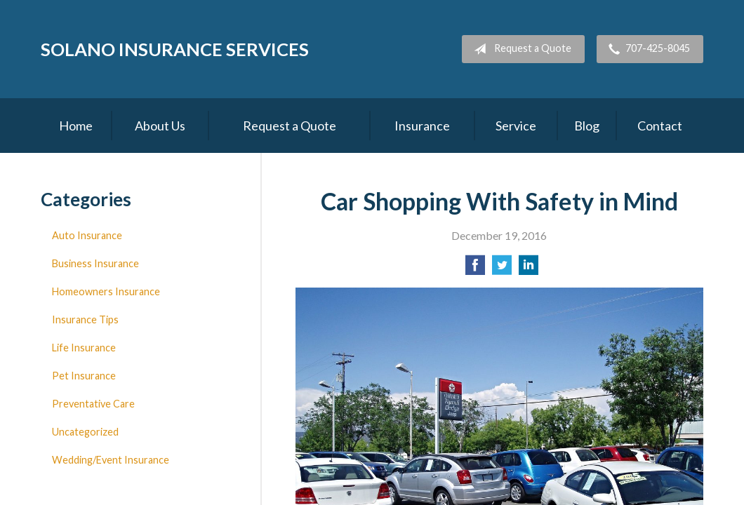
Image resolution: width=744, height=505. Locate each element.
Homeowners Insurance (106, 291)
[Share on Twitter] (502, 269)
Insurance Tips (85, 319)
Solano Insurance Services (175, 49)
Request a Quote (519, 49)
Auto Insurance (87, 235)
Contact (659, 125)
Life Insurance (84, 348)
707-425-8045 (646, 49)
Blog (586, 125)
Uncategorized (85, 432)
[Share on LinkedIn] (528, 269)
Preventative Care (93, 404)
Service (516, 125)
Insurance (422, 125)
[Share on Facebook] (475, 269)
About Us (160, 125)
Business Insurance (95, 263)
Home (76, 125)
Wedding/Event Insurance (110, 460)
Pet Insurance (84, 376)
